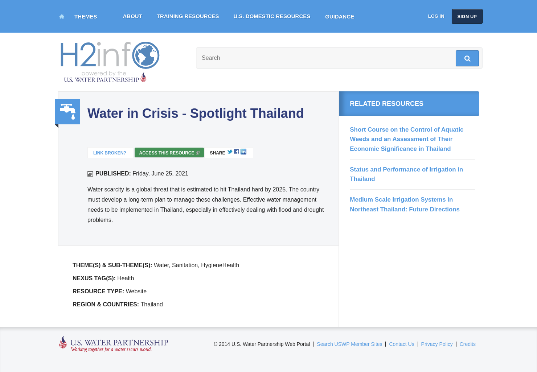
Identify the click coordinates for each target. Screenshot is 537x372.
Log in (436, 16)
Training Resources (188, 16)
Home (61, 16)
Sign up (467, 16)
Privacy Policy (437, 344)
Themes (85, 16)
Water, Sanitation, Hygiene (67, 111)
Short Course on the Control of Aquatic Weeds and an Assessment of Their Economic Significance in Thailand (406, 139)
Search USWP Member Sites (349, 344)
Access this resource (169, 153)
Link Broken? (109, 153)
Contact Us (401, 344)
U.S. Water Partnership (113, 344)
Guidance (339, 16)
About (132, 16)
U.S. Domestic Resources (272, 16)
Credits (468, 344)
